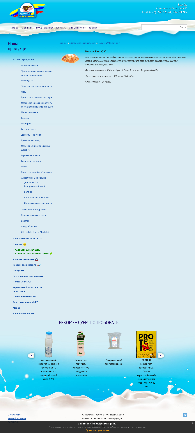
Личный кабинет (77, 27)
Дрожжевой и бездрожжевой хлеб (34, 184)
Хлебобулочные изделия (33, 177)
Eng (185, 4)
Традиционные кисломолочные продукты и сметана (36, 73)
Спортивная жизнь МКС (25, 302)
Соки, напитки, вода (31, 161)
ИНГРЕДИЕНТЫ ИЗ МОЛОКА (35, 231)
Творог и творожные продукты (36, 86)
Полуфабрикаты (29, 226)
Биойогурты (27, 80)
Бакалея (25, 220)
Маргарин (26, 123)
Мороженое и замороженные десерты (35, 147)
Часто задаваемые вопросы (28, 276)
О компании (27, 27)
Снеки (24, 166)
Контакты (61, 27)
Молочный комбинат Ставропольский (27, 11)
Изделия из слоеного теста (38, 203)
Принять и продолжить (97, 430)
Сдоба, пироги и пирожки (36, 197)
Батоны (28, 191)
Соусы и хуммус (29, 129)
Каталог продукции (23, 59)
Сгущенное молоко (30, 155)
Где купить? (19, 270)
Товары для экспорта (24, 264)
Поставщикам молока (24, 296)
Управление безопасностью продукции (28, 289)
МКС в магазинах (44, 27)
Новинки (17, 244)
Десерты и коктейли (31, 134)
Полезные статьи (22, 281)
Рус (180, 4)
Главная (14, 27)
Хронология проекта (24, 313)
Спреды (25, 118)
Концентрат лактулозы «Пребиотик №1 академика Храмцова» (81, 368)
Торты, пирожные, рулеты (33, 209)
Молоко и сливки (29, 65)
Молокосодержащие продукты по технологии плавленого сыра (37, 104)
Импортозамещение (23, 259)
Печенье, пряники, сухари (33, 215)
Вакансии (93, 27)
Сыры (23, 91)
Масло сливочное (29, 112)
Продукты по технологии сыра (36, 97)
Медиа (16, 307)
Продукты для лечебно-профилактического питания (33, 251)
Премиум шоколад (30, 140)
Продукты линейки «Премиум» (36, 172)
